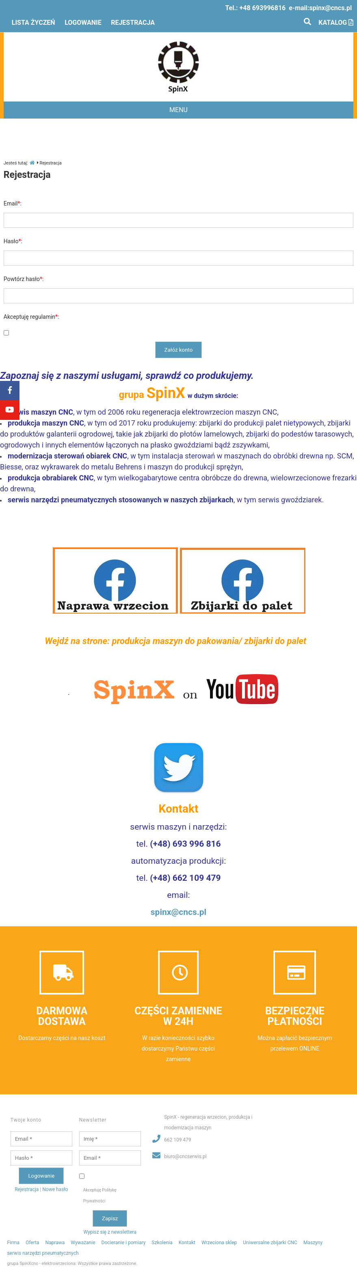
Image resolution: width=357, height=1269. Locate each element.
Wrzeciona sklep (219, 1242)
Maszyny (312, 1242)
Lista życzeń (33, 22)
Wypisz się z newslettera (109, 1232)
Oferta (32, 1242)
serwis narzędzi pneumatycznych (42, 1253)
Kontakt (187, 1242)
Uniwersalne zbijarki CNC (270, 1242)
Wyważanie (83, 1242)
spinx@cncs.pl (330, 8)
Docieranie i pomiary (124, 1242)
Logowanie (83, 22)
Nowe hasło (55, 1189)
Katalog (335, 22)
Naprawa (55, 1242)
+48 (263, 8)
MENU (178, 110)
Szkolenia (161, 1242)
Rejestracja (133, 22)
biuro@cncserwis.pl (185, 1156)
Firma (13, 1242)
